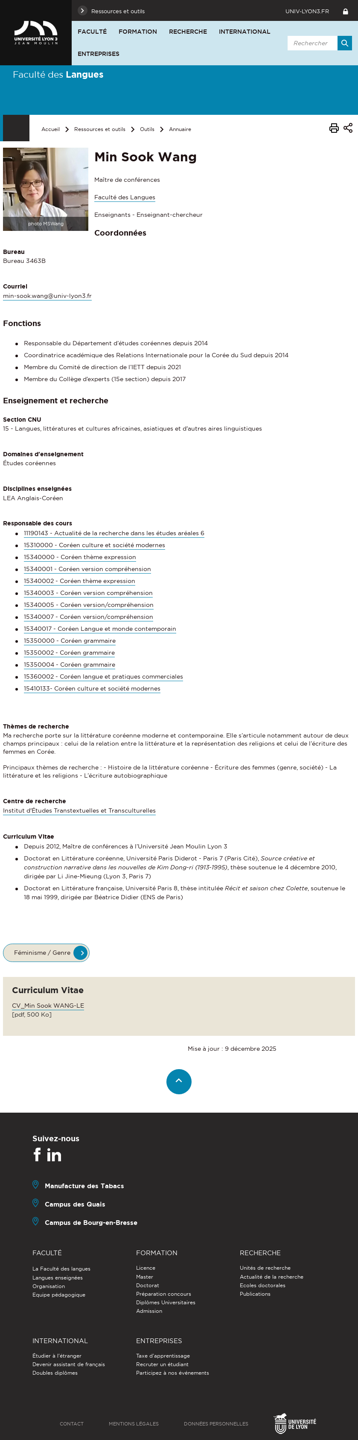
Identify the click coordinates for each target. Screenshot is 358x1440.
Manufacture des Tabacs (84, 1185)
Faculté (92, 31)
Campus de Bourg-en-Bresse (91, 1222)
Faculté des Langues (124, 197)
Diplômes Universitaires (165, 1302)
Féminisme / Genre (42, 952)
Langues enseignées (57, 1277)
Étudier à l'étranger (56, 1355)
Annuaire (180, 129)
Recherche (188, 31)
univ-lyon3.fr (307, 11)
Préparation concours (163, 1294)
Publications (255, 1294)
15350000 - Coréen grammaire (70, 640)
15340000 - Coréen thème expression (80, 557)
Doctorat (147, 1285)
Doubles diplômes (55, 1373)
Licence (145, 1268)
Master (144, 1277)
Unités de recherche (265, 1268)
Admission (149, 1311)
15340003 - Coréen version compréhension (88, 592)
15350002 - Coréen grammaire (69, 652)
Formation (138, 31)
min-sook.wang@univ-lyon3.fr (47, 295)
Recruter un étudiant (162, 1364)
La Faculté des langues (61, 1268)
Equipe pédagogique (58, 1294)
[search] (318, 43)
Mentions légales (134, 1423)
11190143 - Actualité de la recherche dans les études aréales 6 (114, 533)
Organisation (48, 1286)
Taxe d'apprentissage (163, 1355)
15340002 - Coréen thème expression (79, 580)
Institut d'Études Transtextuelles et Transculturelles (79, 810)
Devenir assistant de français (68, 1364)
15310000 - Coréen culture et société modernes (94, 545)
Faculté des (58, 74)
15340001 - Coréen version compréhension (87, 569)
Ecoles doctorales (262, 1285)
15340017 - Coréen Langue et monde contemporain (100, 628)
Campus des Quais (75, 1204)
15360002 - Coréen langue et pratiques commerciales (103, 676)
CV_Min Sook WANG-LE (48, 1005)
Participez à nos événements (172, 1373)
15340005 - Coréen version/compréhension (89, 604)
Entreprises (98, 53)
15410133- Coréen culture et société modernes (92, 688)
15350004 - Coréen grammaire (69, 664)
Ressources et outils (99, 129)
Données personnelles (216, 1423)
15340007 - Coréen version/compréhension (88, 616)
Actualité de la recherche (271, 1277)
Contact (72, 1423)
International (245, 31)
